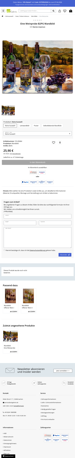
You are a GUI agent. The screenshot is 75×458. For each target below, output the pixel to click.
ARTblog (43, 416)
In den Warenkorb (37, 162)
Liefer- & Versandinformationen (50, 402)
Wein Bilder (34, 16)
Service (43, 393)
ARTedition (7, 450)
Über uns (6, 454)
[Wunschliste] (65, 11)
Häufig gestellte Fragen (48, 409)
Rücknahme (44, 406)
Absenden (65, 255)
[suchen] (53, 11)
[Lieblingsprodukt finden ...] (35, 11)
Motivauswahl (9, 16)
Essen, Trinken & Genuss (22, 16)
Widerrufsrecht (8, 437)
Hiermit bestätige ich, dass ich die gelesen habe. (30, 250)
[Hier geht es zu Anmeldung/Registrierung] (59, 11)
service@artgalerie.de (11, 402)
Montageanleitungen (47, 413)
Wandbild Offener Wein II (27, 306)
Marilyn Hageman (39, 27)
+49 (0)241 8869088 (10, 412)
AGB (4, 433)
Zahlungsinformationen (48, 399)
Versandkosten (16, 154)
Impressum (7, 447)
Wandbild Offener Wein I (9, 306)
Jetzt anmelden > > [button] (62, 371)
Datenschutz (7, 440)
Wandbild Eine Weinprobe (9, 347)
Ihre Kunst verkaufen (47, 419)
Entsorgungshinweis (9, 443)
